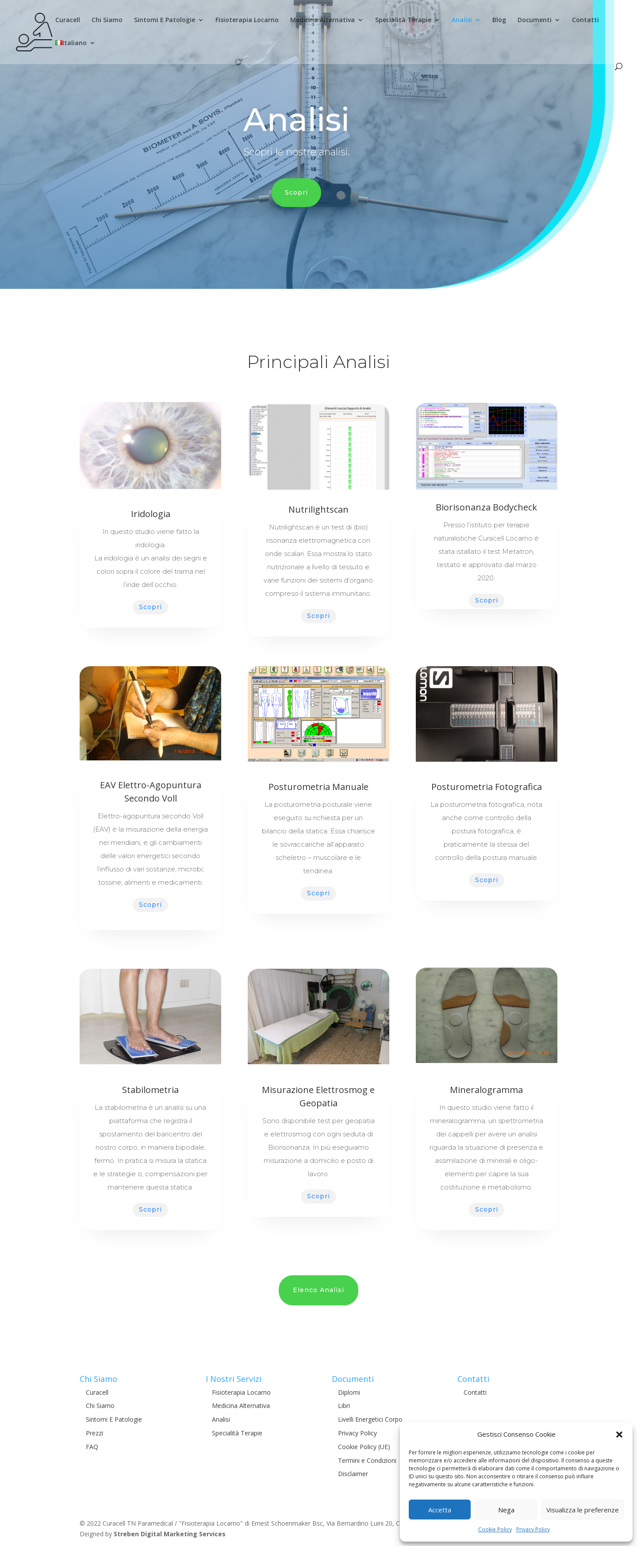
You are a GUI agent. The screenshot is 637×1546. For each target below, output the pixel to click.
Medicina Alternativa (322, 20)
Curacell (67, 20)
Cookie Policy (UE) (364, 1446)
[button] (619, 1434)
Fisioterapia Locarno (247, 20)
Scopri (296, 192)
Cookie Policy (495, 1529)
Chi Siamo (107, 20)
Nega (506, 1509)
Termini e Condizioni (367, 1460)
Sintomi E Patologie (164, 20)
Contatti (585, 20)
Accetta (439, 1509)
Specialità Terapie (403, 20)
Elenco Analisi (318, 1290)
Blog (499, 20)
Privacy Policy (533, 1529)
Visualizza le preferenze (582, 1509)
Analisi (462, 20)
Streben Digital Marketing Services (170, 1534)
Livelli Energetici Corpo (370, 1419)
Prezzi (94, 1433)
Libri (344, 1405)
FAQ (92, 1446)
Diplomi (349, 1392)
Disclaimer (353, 1473)
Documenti (535, 20)
